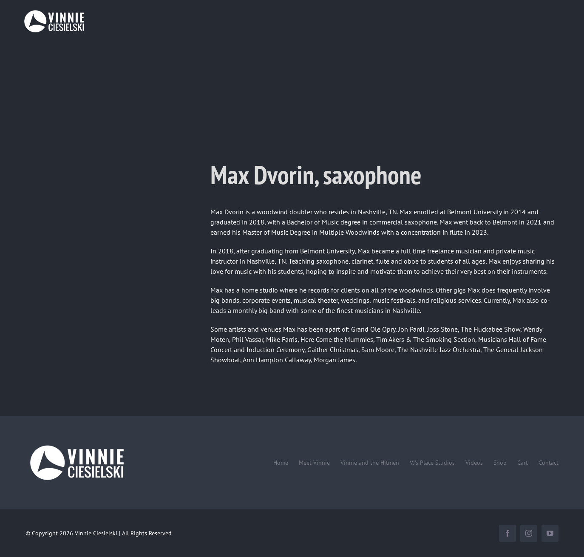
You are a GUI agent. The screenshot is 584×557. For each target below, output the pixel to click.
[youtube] (549, 533)
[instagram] (528, 533)
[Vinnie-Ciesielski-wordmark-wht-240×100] (77, 444)
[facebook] (507, 533)
